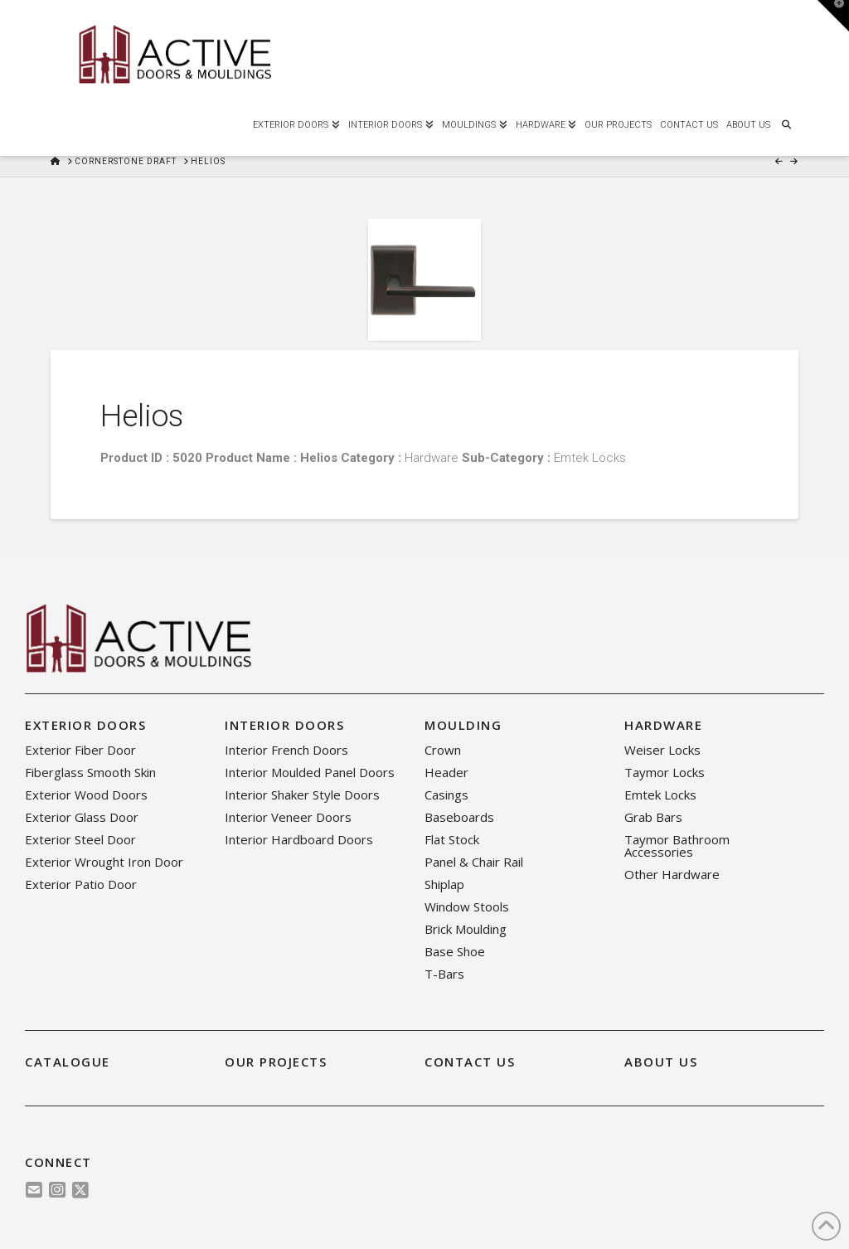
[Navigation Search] (786, 123)
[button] (833, 16)
